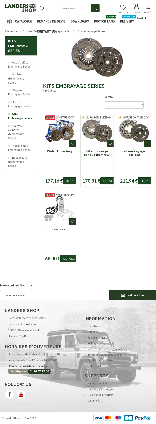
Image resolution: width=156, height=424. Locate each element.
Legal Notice (95, 326)
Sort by (109, 96)
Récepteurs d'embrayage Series (17, 161)
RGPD (91, 343)
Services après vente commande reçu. (110, 349)
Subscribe (132, 295)
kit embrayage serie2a (134, 153)
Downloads (80, 21)
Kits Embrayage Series (20, 115)
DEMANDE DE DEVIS (51, 21)
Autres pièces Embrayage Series (19, 64)
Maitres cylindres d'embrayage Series (16, 132)
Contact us (46, 31)
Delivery (128, 19)
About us (93, 331)
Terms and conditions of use (104, 354)
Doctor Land (105, 19)
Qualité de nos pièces (100, 360)
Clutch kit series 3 (59, 151)
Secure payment (97, 337)
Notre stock (95, 366)
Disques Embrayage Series (19, 92)
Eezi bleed (60, 229)
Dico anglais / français (100, 389)
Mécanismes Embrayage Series (19, 147)
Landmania (94, 400)
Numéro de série (97, 383)
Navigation (20, 21)
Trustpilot (142, 18)
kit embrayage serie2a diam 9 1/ (97, 153)
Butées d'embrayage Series (16, 78)
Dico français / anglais (100, 394)
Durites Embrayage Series (19, 104)
